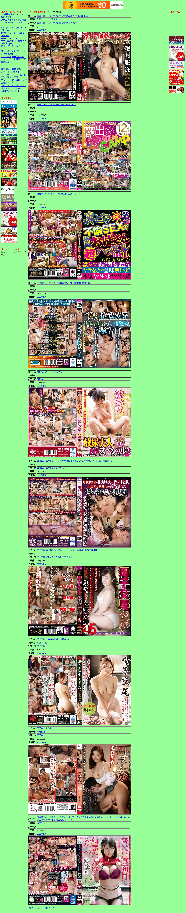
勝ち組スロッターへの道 (12, 33)
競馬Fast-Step (7, 62)
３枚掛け (5, 36)
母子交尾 (41, 646)
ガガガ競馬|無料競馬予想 (12, 56)
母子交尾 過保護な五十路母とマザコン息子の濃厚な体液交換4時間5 (68, 550)
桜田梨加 (41, 823)
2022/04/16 (41, 30)
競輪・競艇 (11, 69)
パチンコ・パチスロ (10, 72)
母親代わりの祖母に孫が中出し (51, 468)
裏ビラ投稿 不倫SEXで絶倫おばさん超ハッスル (59, 194)
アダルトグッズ (8, 85)
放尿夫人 (41, 379)
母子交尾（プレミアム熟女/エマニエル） (56, 557)
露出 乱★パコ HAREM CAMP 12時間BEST (56, 105)
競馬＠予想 (6, 17)
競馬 (3, 69)
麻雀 (19, 69)
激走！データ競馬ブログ (12, 46)
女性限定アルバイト (10, 91)
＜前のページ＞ (34, 908)
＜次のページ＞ (49, 908)
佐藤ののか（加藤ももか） (49, 19)
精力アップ (21, 85)
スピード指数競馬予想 (11, 22)
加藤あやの (42, 643)
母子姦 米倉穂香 (44, 728)
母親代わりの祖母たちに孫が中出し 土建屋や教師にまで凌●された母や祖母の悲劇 (75, 461)
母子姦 (40, 735)
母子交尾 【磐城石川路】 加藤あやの (54, 639)
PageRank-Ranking (9, 38)
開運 (16, 77)
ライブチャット (8, 88)
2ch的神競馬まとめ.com (12, 14)
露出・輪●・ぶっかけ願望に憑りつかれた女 (57, 23)
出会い (19, 88)
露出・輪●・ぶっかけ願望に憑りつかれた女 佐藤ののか (62, 16)
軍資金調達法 (7, 77)
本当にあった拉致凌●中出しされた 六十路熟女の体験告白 (63, 283)
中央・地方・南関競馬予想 (13, 59)
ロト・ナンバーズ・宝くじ (13, 75)
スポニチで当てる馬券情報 (13, 20)
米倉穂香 (41, 732)
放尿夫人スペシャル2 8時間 (49, 372)
